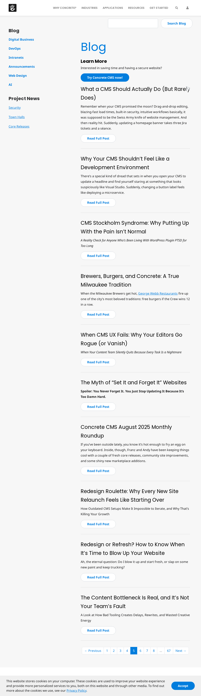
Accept (183, 687)
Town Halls (17, 117)
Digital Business (21, 39)
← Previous (92, 651)
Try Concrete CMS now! (105, 77)
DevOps (15, 48)
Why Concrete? (64, 8)
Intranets (16, 57)
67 (169, 651)
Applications (113, 8)
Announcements (22, 66)
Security (15, 107)
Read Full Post (98, 138)
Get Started (159, 8)
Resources (136, 8)
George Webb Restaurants (158, 293)
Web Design (18, 75)
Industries (89, 8)
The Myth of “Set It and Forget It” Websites (134, 382)
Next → (180, 651)
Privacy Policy (76, 692)
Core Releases (19, 126)
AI (10, 84)
